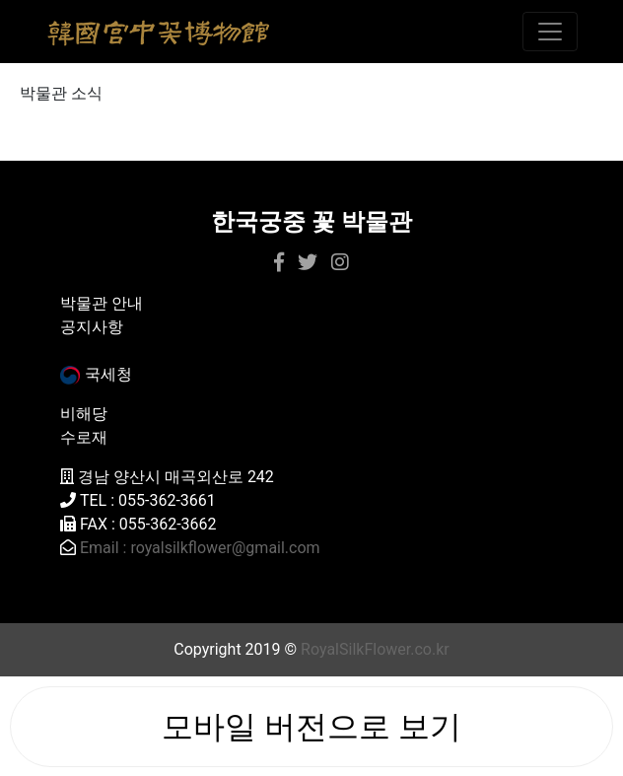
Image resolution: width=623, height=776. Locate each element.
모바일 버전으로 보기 (311, 726)
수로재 (83, 437)
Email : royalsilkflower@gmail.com (200, 547)
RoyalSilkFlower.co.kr (375, 649)
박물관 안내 (101, 303)
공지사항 (91, 326)
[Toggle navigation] (550, 31)
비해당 (83, 413)
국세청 (96, 374)
